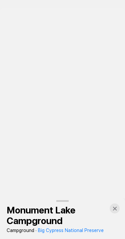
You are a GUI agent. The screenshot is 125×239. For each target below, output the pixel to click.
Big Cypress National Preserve (71, 230)
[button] (115, 208)
